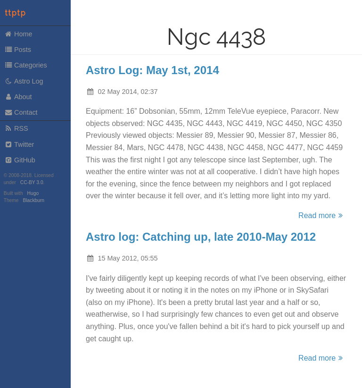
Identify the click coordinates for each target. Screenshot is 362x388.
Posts (17, 49)
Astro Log (23, 81)
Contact (21, 112)
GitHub (19, 160)
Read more (322, 215)
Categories (25, 65)
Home (18, 34)
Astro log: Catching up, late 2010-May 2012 (201, 236)
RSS (16, 128)
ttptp (15, 12)
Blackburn (34, 200)
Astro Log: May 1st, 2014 (152, 70)
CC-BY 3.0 (31, 182)
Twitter (19, 144)
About (18, 97)
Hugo (33, 193)
